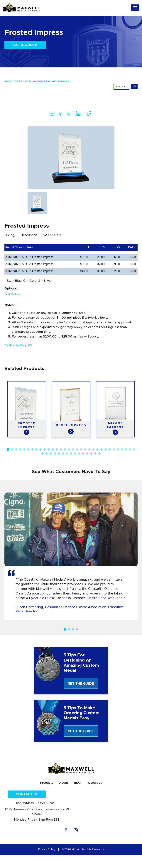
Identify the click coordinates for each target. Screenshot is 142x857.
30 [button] (126, 450)
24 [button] (101, 450)
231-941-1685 (46, 806)
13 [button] (57, 450)
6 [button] (28, 450)
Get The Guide (81, 684)
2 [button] (12, 450)
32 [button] (134, 450)
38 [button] (63, 454)
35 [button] (51, 454)
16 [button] (69, 450)
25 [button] (105, 450)
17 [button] (73, 450)
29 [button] (122, 450)
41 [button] (75, 454)
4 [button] (20, 450)
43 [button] (83, 454)
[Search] (121, 87)
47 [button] (99, 454)
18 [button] (77, 450)
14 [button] (61, 450)
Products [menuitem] (11, 81)
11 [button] (49, 450)
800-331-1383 (25, 806)
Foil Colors (12, 294)
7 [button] (32, 450)
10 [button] (44, 450)
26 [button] (110, 450)
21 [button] (89, 450)
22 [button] (93, 450)
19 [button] (81, 450)
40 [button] (71, 454)
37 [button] (59, 454)
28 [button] (118, 450)
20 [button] (85, 450)
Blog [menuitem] (78, 784)
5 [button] (24, 450)
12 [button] (53, 450)
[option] (71, 157)
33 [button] (42, 454)
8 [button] (36, 450)
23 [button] (97, 450)
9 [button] (40, 450)
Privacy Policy (46, 852)
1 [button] (8, 449)
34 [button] (46, 454)
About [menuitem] (62, 784)
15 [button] (65, 450)
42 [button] (79, 454)
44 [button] (87, 454)
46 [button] (95, 454)
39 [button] (67, 454)
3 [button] (16, 450)
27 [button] (114, 450)
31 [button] (130, 450)
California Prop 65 (18, 345)
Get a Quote (25, 45)
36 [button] (55, 454)
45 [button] (91, 454)
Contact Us (27, 797)
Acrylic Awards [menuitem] (32, 81)
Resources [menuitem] (98, 784)
